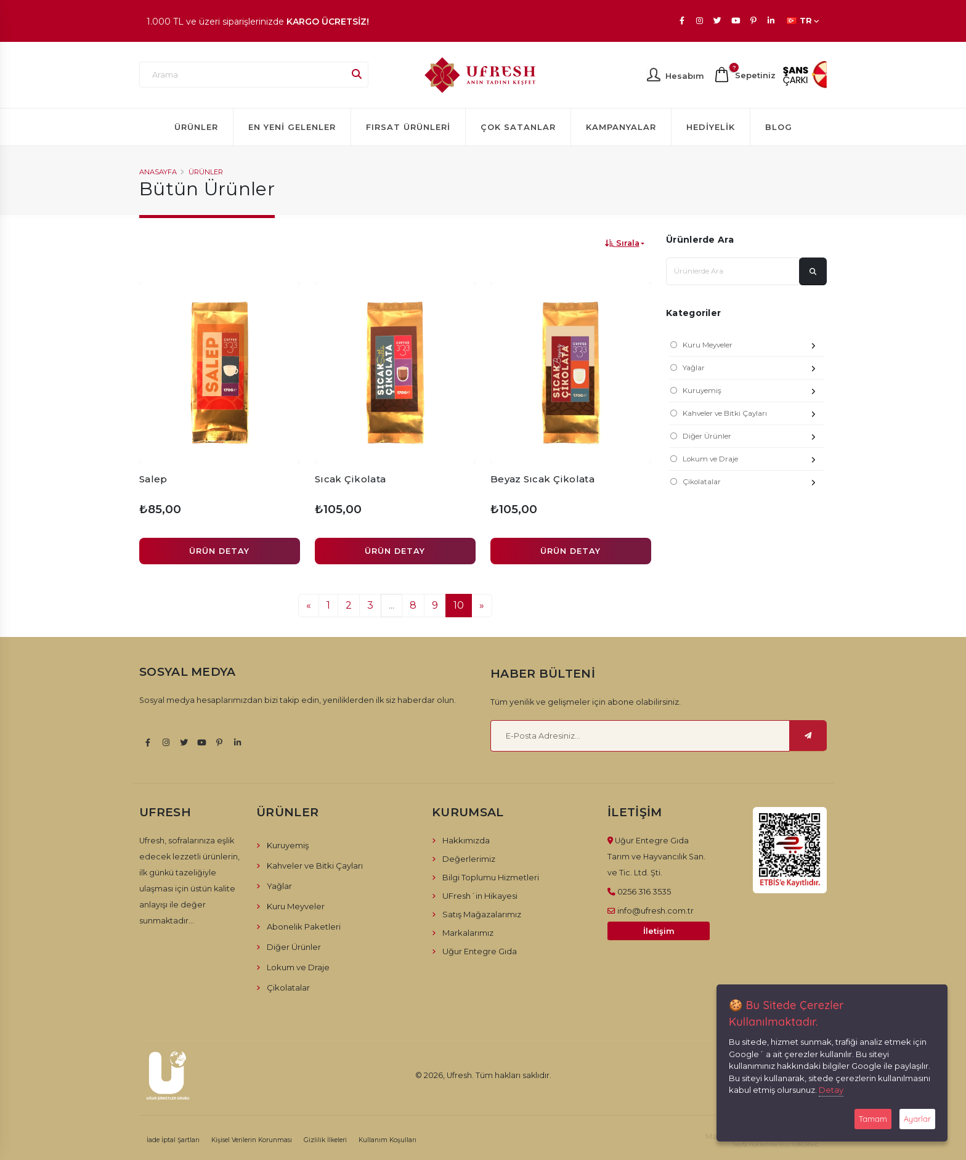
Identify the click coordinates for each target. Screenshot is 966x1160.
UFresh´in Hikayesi (480, 896)
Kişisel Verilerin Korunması (251, 1140)
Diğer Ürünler (753, 437)
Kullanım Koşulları (387, 1140)
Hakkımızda (466, 840)
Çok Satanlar (518, 127)
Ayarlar (917, 1119)
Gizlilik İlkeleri (325, 1140)
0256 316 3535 (644, 891)
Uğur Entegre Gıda (479, 951)
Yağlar (753, 369)
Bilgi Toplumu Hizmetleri (490, 877)
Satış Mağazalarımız (481, 914)
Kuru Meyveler (753, 346)
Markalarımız (467, 933)
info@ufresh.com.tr (655, 910)
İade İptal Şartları (173, 1140)
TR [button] (803, 20)
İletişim (659, 931)
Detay (831, 1090)
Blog (778, 127)
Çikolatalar (753, 483)
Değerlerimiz (468, 859)
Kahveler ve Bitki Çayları (753, 415)
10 (458, 605)
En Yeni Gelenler (292, 127)
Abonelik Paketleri (304, 926)
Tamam (873, 1119)
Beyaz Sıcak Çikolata (542, 479)
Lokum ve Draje (753, 460)
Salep (153, 479)
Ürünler (196, 127)
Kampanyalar (621, 127)
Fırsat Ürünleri (408, 127)
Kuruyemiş (753, 392)
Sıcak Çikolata (350, 479)
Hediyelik (710, 127)
